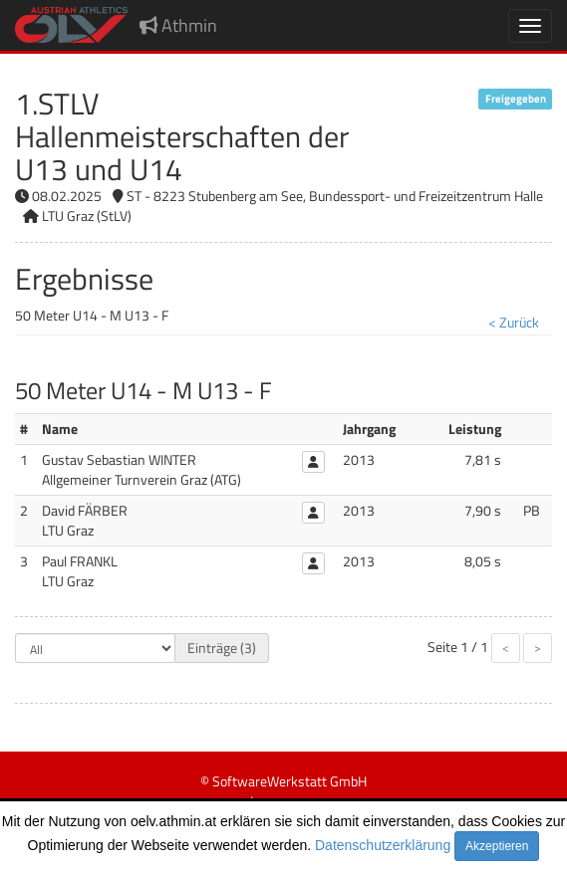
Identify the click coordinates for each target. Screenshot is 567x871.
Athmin (178, 25)
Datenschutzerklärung (382, 845)
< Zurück (513, 322)
